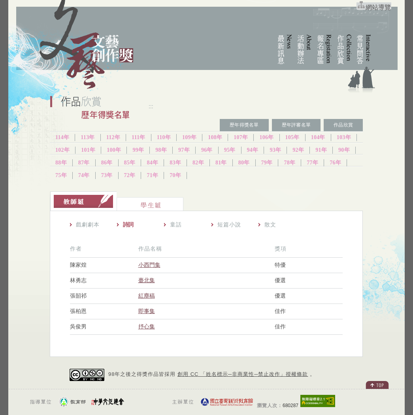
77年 (312, 163)
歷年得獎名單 (244, 125)
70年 (175, 175)
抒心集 (146, 326)
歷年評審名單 (296, 125)
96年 (207, 150)
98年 (161, 150)
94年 (252, 150)
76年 (335, 163)
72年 (130, 175)
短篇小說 (229, 224)
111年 (138, 137)
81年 (221, 163)
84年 (152, 163)
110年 (164, 137)
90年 (344, 150)
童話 (176, 224)
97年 (184, 150)
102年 (62, 150)
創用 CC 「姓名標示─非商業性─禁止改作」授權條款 (242, 374)
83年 (175, 163)
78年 (289, 163)
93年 (275, 150)
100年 (114, 150)
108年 (215, 137)
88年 (61, 163)
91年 (321, 150)
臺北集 (146, 280)
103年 (344, 137)
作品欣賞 (343, 125)
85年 (130, 163)
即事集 (146, 311)
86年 (107, 163)
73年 (107, 175)
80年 (244, 163)
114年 (62, 137)
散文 (270, 224)
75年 (61, 175)
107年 (241, 137)
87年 (84, 163)
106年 (266, 137)
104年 (318, 137)
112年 (113, 137)
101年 (88, 150)
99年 (138, 150)
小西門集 (149, 265)
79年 (267, 163)
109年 (189, 137)
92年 (298, 150)
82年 (198, 163)
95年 (230, 150)
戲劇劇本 (88, 224)
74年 (84, 175)
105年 (292, 137)
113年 (87, 137)
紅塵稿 (146, 295)
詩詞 (128, 224)
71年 (152, 175)
